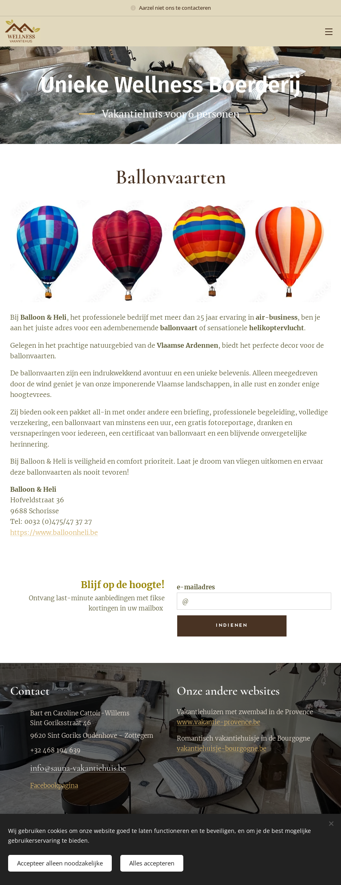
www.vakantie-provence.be (218, 722)
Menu (328, 31)
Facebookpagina (54, 785)
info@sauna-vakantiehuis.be (78, 768)
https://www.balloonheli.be (54, 532)
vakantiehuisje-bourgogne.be (221, 748)
